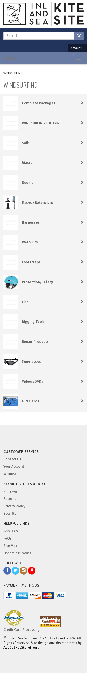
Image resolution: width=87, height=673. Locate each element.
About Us (10, 531)
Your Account (13, 466)
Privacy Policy (14, 506)
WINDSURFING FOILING (53, 123)
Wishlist (9, 474)
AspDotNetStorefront (21, 647)
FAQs (7, 538)
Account (77, 48)
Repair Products (53, 342)
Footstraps (53, 262)
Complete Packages (53, 103)
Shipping (10, 491)
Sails (53, 143)
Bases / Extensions (53, 202)
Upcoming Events (17, 553)
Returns (9, 499)
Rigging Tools (53, 322)
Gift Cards (53, 401)
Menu (10, 58)
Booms (53, 183)
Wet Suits (53, 242)
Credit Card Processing (21, 630)
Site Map (10, 546)
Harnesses (53, 222)
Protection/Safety (53, 282)
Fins (53, 302)
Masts (53, 163)
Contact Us (12, 459)
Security (9, 513)
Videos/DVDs (53, 381)
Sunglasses (53, 361)
